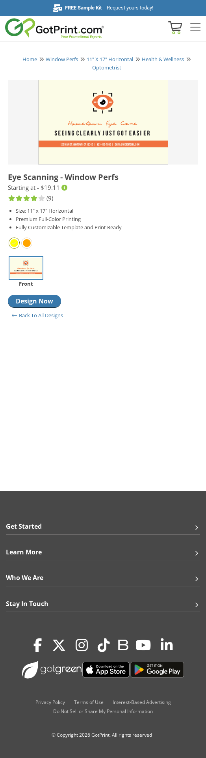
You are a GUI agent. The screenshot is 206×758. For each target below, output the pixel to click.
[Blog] (123, 644)
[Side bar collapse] (195, 27)
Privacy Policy (50, 702)
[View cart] (174, 27)
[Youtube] (143, 645)
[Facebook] (38, 645)
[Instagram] (82, 645)
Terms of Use (89, 702)
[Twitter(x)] (59, 645)
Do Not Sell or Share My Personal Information (103, 711)
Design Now (34, 301)
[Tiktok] (104, 645)
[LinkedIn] (167, 645)
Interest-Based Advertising (142, 702)
